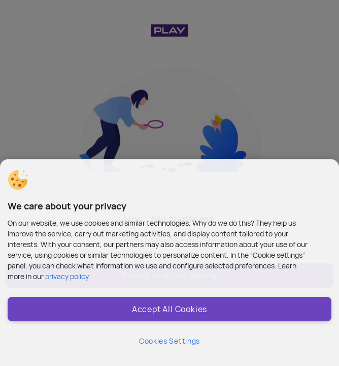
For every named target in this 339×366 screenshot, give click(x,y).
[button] (18, 180)
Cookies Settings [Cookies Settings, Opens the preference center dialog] (169, 341)
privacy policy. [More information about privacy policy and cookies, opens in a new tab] (67, 276)
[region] (169, 262)
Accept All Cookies (169, 309)
